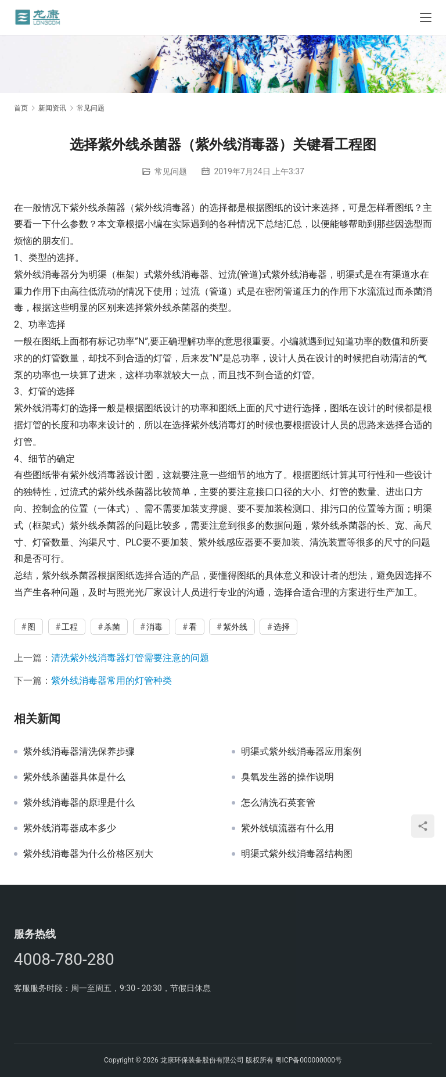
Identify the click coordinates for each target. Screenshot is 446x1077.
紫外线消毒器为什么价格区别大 (88, 854)
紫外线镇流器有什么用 (287, 828)
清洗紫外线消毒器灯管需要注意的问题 (130, 657)
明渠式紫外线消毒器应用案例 (301, 751)
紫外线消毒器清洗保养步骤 (79, 751)
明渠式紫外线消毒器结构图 (297, 854)
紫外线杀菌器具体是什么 (74, 777)
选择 (282, 626)
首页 (21, 108)
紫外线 (235, 626)
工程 (70, 626)
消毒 (154, 626)
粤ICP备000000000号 (308, 1060)
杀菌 (112, 626)
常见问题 (170, 171)
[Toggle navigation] (425, 17)
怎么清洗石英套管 (278, 803)
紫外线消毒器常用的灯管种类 (111, 680)
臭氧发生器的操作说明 (287, 777)
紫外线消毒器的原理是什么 (79, 803)
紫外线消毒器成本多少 (69, 828)
